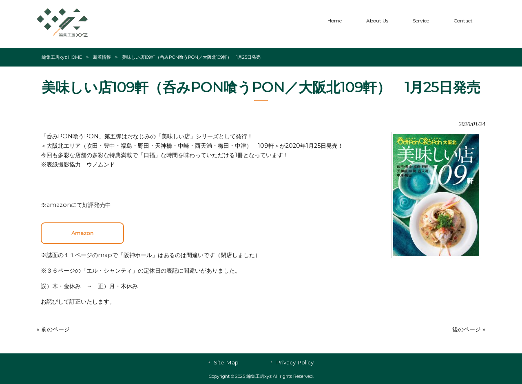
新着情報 (102, 57)
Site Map (226, 362)
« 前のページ (53, 329)
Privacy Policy (295, 362)
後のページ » (468, 329)
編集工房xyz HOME (62, 57)
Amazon (82, 233)
